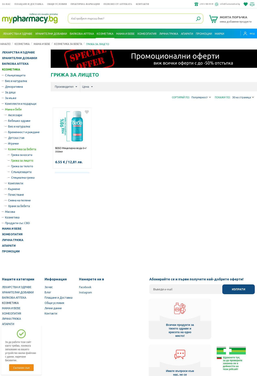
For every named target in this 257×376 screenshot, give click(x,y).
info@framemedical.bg (226, 4)
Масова (10, 211)
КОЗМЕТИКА (22, 43)
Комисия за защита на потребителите (208, 350)
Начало (5, 43)
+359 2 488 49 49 (194, 4)
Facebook (85, 287)
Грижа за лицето (22, 160)
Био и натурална (16, 81)
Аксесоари (15, 115)
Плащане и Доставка (28, 4)
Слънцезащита (15, 75)
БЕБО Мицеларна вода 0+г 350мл (71, 149)
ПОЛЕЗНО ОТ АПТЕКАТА (117, 4)
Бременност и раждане (24, 132)
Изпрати (238, 289)
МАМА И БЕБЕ (12, 228)
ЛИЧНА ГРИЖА (12, 240)
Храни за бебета (19, 206)
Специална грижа (22, 177)
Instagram (85, 292)
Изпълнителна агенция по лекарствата (101, 350)
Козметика (12, 217)
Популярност (201, 97)
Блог (48, 292)
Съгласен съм (21, 367)
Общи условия (57, 4)
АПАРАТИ (9, 245)
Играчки (13, 143)
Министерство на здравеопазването (155, 350)
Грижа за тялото (22, 166)
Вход (247, 33)
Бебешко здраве (19, 120)
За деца (10, 92)
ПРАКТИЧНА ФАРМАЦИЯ (85, 4)
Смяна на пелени (19, 200)
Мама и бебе (42, 43)
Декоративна (14, 86)
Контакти (142, 4)
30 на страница (243, 97)
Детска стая (16, 137)
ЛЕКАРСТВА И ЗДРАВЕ (18, 52)
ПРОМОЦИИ (11, 251)
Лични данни (53, 308)
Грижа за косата (21, 155)
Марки (219, 33)
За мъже (10, 98)
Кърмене (14, 189)
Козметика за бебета (68, 43)
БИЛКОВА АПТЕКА (15, 63)
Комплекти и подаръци (20, 103)
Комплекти (15, 183)
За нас (6, 4)
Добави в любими (87, 112)
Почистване (16, 194)
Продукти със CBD (17, 223)
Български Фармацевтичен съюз (49, 350)
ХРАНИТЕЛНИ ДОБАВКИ (19, 58)
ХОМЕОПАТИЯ (12, 234)
